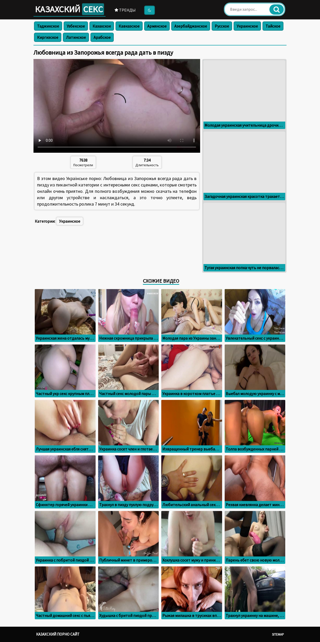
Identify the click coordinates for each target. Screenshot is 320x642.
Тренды (125, 10)
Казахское (102, 26)
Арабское (102, 37)
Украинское (247, 26)
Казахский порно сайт (57, 634)
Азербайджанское (190, 26)
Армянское (157, 26)
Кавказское (129, 26)
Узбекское (76, 26)
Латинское (76, 37)
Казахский (69, 9)
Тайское (273, 26)
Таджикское (48, 26)
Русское (222, 26)
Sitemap (278, 634)
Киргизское (47, 37)
